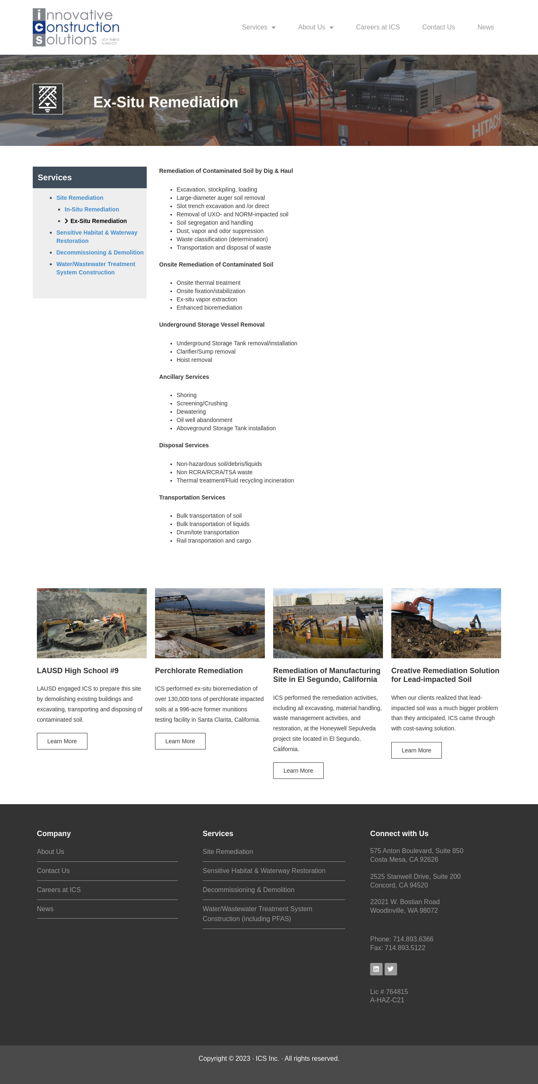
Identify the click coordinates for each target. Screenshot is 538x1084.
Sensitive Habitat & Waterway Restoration (264, 870)
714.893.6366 (413, 939)
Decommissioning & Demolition (248, 889)
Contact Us (438, 27)
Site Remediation (228, 851)
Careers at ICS (378, 27)
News (485, 27)
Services (259, 27)
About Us (316, 27)
